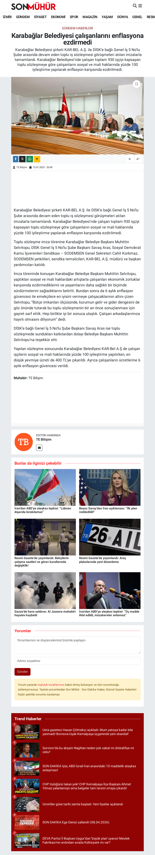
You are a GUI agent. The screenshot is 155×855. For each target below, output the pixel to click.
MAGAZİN (90, 17)
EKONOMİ (58, 17)
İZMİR (7, 17)
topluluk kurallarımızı (51, 684)
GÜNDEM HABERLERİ (77, 28)
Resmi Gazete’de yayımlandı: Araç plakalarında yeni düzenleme (102, 559)
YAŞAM (107, 17)
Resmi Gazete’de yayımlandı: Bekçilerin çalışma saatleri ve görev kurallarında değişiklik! (41, 561)
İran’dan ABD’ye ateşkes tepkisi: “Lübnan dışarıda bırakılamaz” (42, 510)
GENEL (137, 17)
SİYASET (40, 17)
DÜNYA (122, 17)
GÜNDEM (23, 17)
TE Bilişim (21, 167)
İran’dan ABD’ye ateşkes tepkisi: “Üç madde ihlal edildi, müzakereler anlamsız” (109, 613)
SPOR (74, 17)
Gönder (22, 672)
